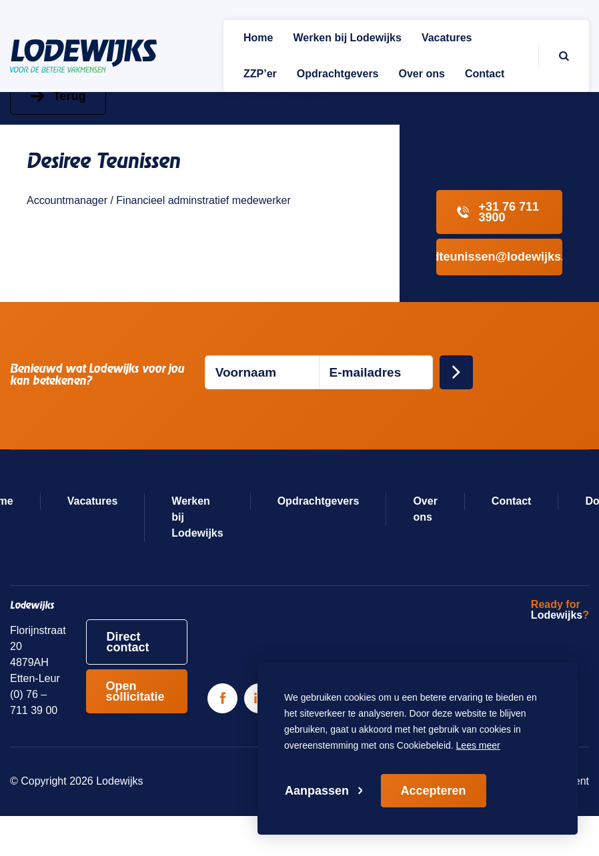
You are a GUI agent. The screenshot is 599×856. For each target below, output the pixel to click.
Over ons (425, 509)
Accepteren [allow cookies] (433, 790)
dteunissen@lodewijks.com (499, 256)
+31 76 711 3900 (497, 212)
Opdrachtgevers (318, 501)
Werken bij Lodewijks (197, 517)
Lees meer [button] (478, 745)
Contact (512, 501)
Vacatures (92, 501)
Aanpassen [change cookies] (317, 790)
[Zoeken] (553, 56)
